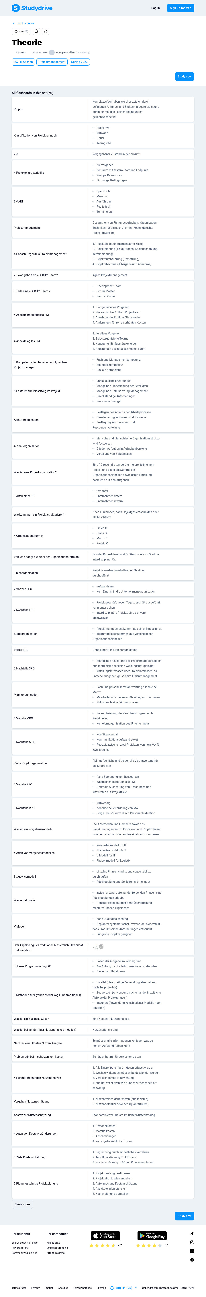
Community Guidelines (24, 1252)
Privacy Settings (82, 1287)
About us (63, 1287)
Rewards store (20, 1247)
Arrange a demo (56, 1252)
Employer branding (57, 1247)
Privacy (35, 1287)
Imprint (49, 1287)
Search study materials (25, 1242)
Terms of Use (19, 1287)
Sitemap (101, 1287)
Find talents (53, 1242)
